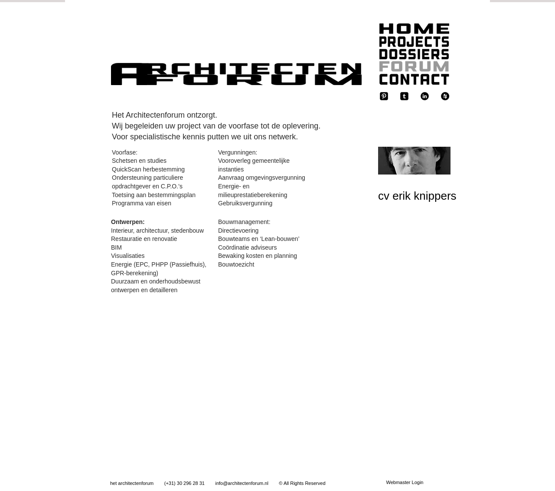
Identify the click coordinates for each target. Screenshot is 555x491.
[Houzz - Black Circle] (445, 96)
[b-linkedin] (425, 96)
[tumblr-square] (404, 96)
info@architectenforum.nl (241, 483)
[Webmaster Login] (405, 483)
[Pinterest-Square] (384, 96)
